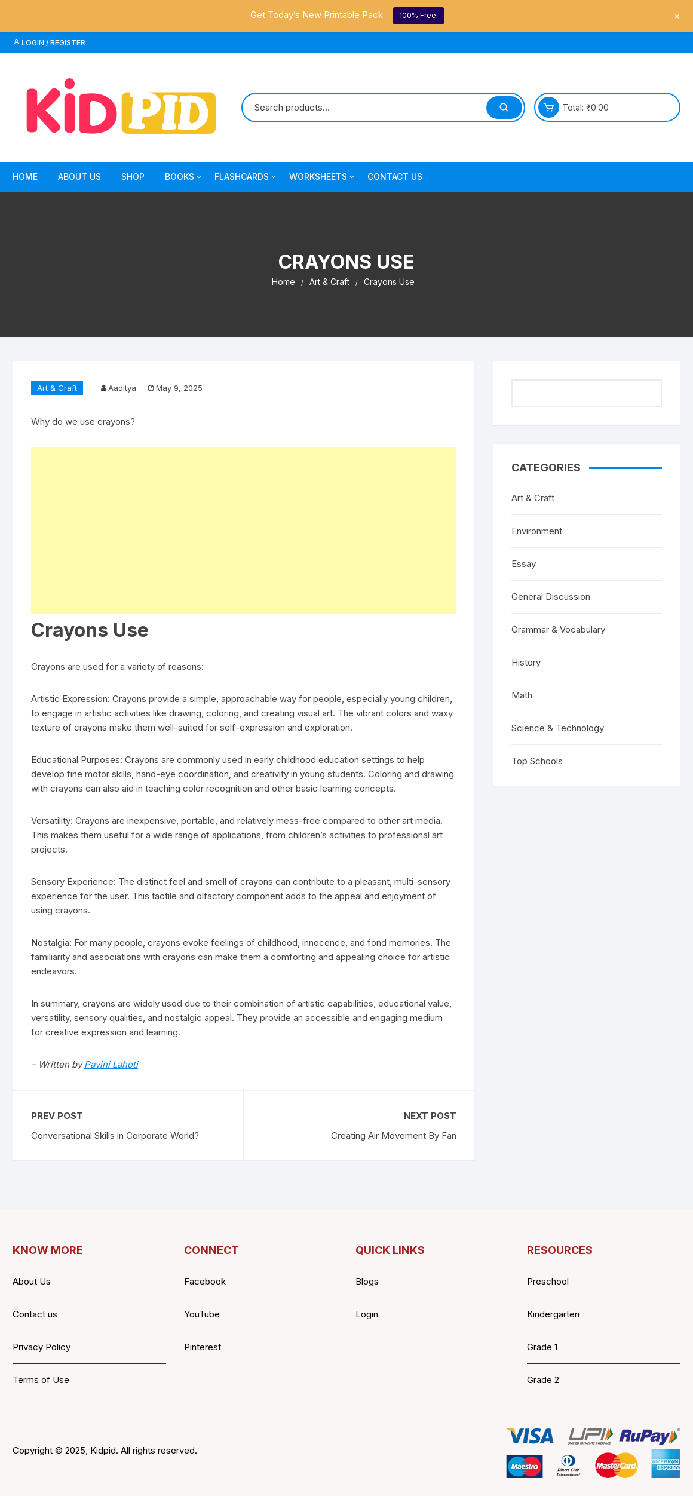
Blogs (367, 1281)
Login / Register (49, 42)
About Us (79, 176)
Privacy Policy (41, 1347)
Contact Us (394, 176)
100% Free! (418, 15)
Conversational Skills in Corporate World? (115, 1135)
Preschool (548, 1281)
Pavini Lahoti (111, 1064)
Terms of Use (41, 1379)
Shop (133, 176)
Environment (536, 531)
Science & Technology (557, 728)
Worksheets (322, 177)
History (526, 662)
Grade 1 (542, 1347)
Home (25, 176)
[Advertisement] (243, 530)
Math (521, 695)
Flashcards (246, 177)
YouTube (202, 1314)
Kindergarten (553, 1314)
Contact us (35, 1314)
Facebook (205, 1281)
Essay (523, 563)
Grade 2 (543, 1379)
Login (366, 1314)
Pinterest (202, 1347)
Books (184, 177)
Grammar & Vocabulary (558, 629)
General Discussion (550, 596)
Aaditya (122, 388)
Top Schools (537, 761)
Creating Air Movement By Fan (393, 1135)
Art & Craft (57, 388)
